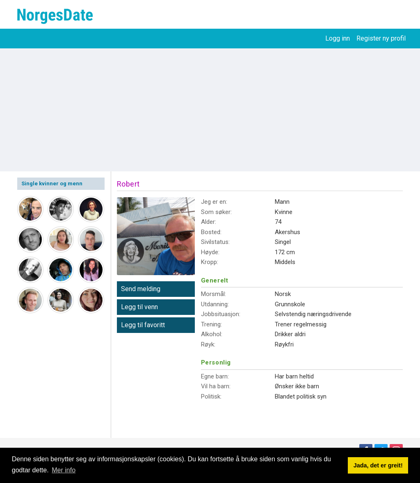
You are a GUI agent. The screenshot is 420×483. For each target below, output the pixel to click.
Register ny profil (381, 38)
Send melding (140, 289)
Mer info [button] (63, 470)
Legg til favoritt (143, 325)
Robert (128, 184)
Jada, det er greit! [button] (378, 465)
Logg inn (337, 38)
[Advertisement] (210, 109)
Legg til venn (139, 307)
